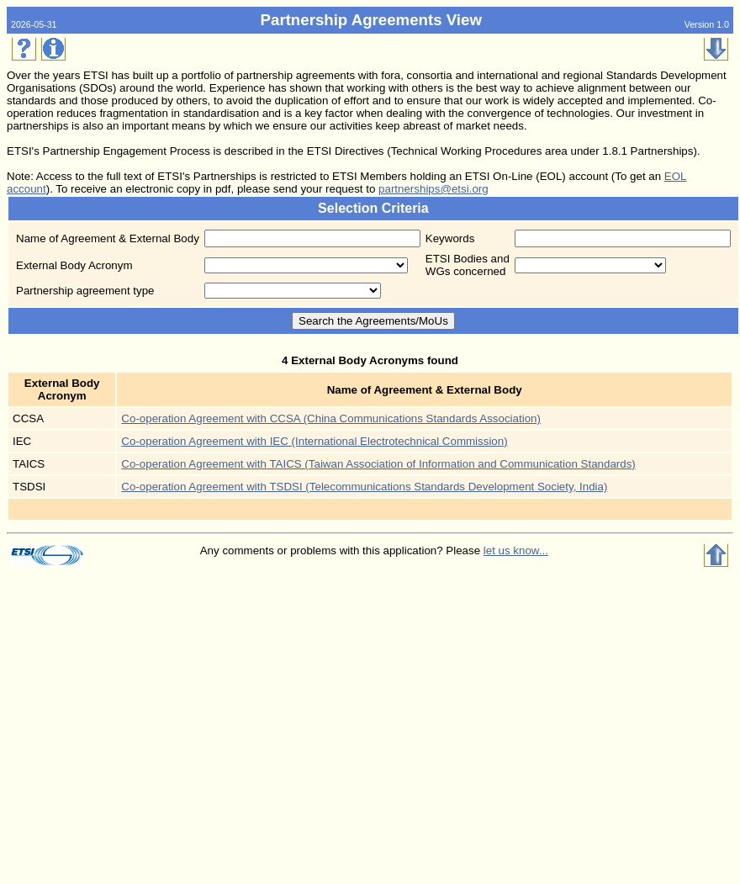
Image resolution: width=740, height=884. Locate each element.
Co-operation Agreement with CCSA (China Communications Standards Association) (331, 418)
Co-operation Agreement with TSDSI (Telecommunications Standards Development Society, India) (364, 486)
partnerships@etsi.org (433, 189)
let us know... (516, 550)
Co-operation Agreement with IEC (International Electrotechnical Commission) (314, 441)
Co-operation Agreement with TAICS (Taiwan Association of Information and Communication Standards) (378, 464)
